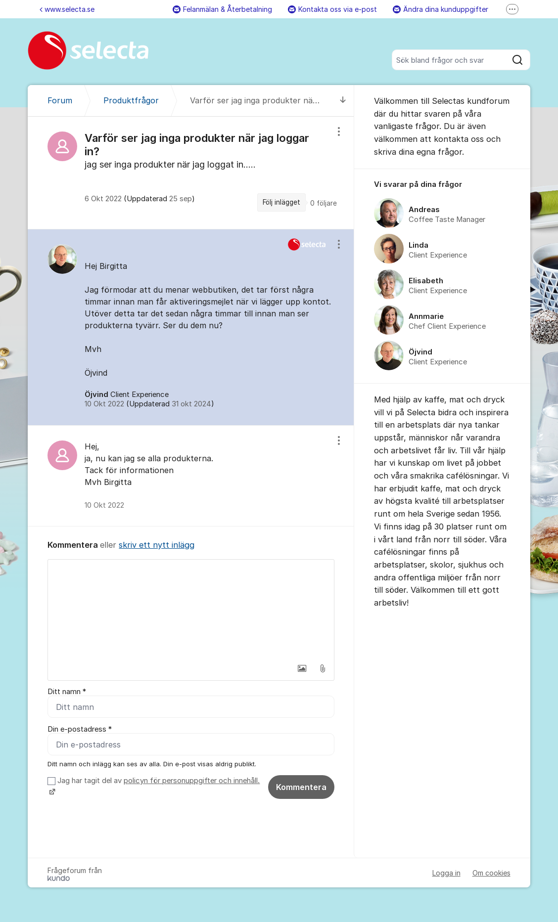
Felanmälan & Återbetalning (222, 9)
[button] (301, 668)
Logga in (446, 873)
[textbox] (191, 609)
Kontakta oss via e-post (332, 9)
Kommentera (301, 787)
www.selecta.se (67, 9)
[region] (191, 173)
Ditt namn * (66, 691)
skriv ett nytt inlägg (156, 545)
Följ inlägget (281, 202)
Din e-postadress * (79, 729)
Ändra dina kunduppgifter (440, 9)
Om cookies (491, 873)
